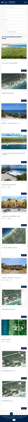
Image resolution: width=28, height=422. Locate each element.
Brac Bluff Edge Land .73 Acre (8, 370)
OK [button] (14, 420)
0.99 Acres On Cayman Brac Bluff (9, 63)
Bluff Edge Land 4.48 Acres (8, 93)
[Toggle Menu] (25, 2)
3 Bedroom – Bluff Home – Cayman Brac (11, 277)
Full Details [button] (24, 70)
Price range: (4, 31)
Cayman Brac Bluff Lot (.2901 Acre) (9, 247)
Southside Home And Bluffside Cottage (11, 216)
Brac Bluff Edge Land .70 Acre (8, 309)
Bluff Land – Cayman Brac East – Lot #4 (11, 123)
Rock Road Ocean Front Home (9, 184)
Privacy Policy (11, 417)
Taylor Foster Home (6, 339)
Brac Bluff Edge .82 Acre (7, 401)
